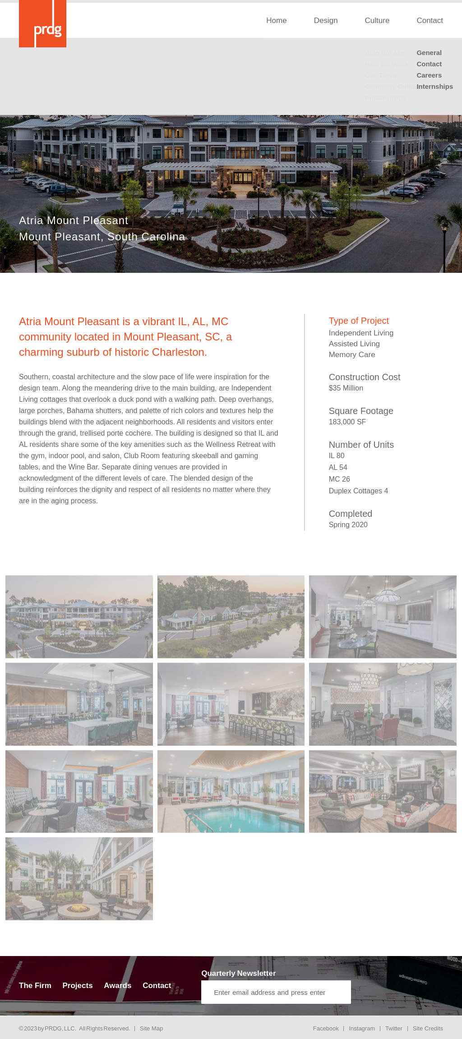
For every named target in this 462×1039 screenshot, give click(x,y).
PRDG (53, 1028)
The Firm (35, 985)
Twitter (393, 1028)
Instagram (362, 1028)
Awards (117, 985)
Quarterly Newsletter (238, 973)
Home (276, 20)
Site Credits (428, 1028)
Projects (78, 985)
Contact (429, 20)
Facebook (326, 1028)
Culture (377, 20)
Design (326, 20)
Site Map (151, 1028)
